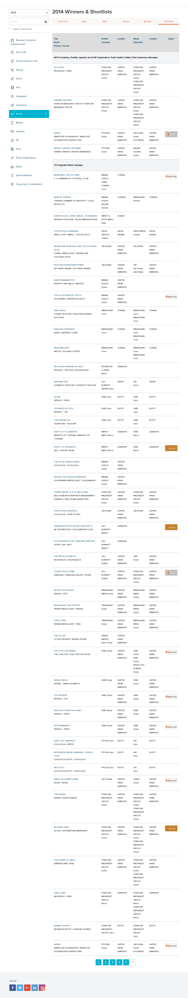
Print (18, 149)
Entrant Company (105, 41)
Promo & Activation (26, 157)
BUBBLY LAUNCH (62, 925)
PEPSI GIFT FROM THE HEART (68, 710)
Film (18, 87)
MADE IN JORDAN (62, 197)
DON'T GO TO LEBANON (65, 431)
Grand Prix (63, 21)
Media (19, 113)
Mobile (19, 122)
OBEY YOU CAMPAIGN (64, 740)
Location (121, 39)
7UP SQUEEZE (60, 695)
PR (17, 140)
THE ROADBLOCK (62, 420)
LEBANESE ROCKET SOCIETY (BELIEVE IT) (73, 526)
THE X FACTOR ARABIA (64, 651)
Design (19, 69)
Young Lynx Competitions (29, 184)
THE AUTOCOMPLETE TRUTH (67, 295)
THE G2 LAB (59, 635)
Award (171, 39)
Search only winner (22, 29)
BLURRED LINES (61, 827)
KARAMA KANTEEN (63, 100)
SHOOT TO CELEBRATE (65, 447)
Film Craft (21, 52)
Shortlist (147, 21)
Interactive (21, 104)
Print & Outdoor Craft (26, 61)
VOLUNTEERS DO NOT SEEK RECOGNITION (74, 541)
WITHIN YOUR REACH (64, 590)
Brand (56, 42)
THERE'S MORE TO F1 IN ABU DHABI (71, 492)
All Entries (168, 21)
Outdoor (20, 131)
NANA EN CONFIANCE (64, 329)
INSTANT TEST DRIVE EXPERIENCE (70, 477)
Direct (19, 78)
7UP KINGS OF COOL (63, 408)
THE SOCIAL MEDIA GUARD (66, 462)
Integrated (21, 96)
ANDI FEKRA (59, 310)
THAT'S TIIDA (60, 620)
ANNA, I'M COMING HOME (66, 779)
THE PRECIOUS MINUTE (65, 556)
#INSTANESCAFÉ (61, 348)
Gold (84, 21)
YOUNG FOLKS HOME (64, 571)
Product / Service (61, 46)
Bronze (126, 21)
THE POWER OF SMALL (64, 860)
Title (56, 39)
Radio (19, 166)
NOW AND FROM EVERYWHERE (69, 265)
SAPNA (57, 133)
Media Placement (138, 41)
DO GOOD (59, 67)
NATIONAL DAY (61, 381)
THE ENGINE (60, 794)
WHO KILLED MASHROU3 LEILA (68, 366)
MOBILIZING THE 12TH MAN (66, 175)
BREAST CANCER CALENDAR (67, 148)
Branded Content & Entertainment (23, 42)
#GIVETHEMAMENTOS (64, 280)
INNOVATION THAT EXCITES (67, 605)
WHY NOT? (59, 767)
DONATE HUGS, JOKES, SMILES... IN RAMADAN (75, 216)
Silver (105, 21)
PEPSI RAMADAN (61, 725)
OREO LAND (60, 893)
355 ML (57, 397)
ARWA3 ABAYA (61, 680)
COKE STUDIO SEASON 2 (65, 511)
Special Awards (24, 175)
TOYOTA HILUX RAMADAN (66, 231)
